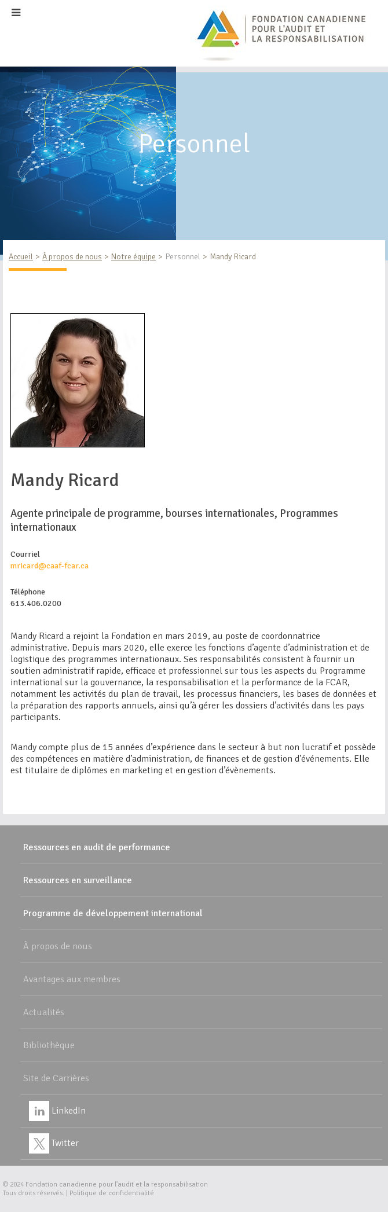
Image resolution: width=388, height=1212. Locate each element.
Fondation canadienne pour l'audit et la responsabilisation (116, 1184)
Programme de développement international (113, 913)
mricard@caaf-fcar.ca (49, 566)
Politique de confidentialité (111, 1193)
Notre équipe (133, 257)
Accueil (21, 257)
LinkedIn (57, 1110)
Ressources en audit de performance (96, 847)
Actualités (43, 1012)
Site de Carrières (56, 1078)
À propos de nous (72, 257)
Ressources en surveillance (77, 880)
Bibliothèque (49, 1045)
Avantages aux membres (71, 979)
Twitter (54, 1143)
